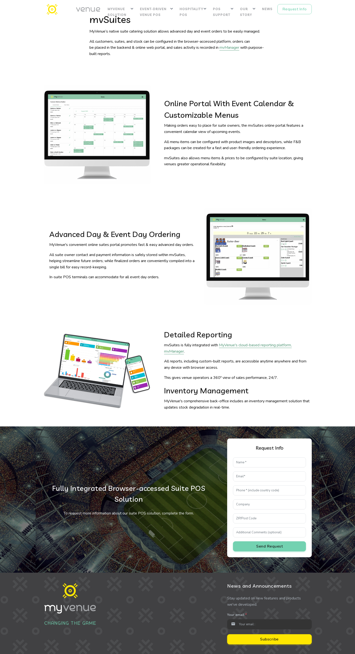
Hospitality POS (191, 12)
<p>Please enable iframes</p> (269, 498)
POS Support (221, 12)
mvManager (229, 47)
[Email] (269, 624)
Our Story (246, 12)
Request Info (295, 9)
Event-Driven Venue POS (153, 12)
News (267, 9)
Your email (237, 614)
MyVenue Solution (117, 12)
